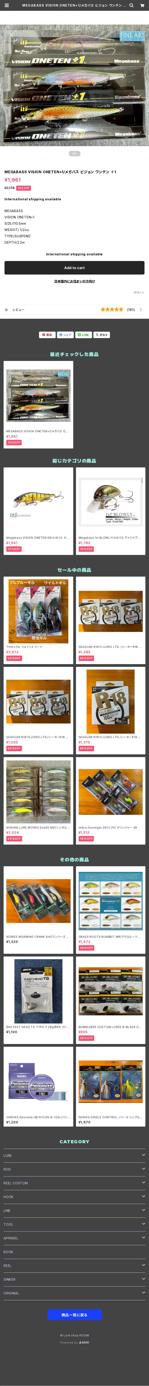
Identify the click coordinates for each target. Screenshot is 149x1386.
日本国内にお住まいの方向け (74, 281)
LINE (7, 1211)
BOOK (8, 1252)
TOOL (8, 1224)
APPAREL (11, 1238)
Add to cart (74, 268)
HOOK (9, 1197)
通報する (138, 292)
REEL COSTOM (16, 1183)
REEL (7, 1266)
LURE (8, 1155)
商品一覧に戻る (75, 1315)
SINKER (10, 1279)
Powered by (74, 1342)
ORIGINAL (11, 1293)
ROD (7, 1169)
